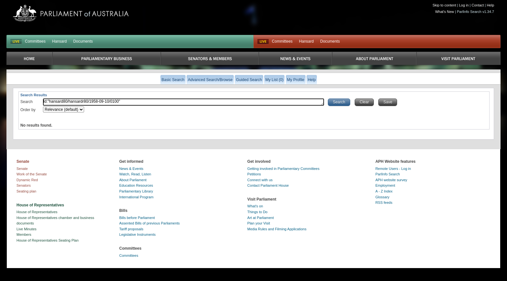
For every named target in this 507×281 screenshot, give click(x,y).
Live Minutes (26, 229)
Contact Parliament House (268, 185)
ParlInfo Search (387, 174)
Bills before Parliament (137, 218)
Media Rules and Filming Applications (277, 229)
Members (23, 234)
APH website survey (391, 180)
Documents (83, 41)
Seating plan (26, 191)
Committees (35, 41)
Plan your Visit (258, 223)
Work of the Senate (31, 174)
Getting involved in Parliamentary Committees (283, 169)
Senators (23, 185)
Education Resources (136, 185)
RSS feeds (384, 202)
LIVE (16, 41)
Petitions (254, 174)
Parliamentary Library (136, 191)
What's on (255, 206)
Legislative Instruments (137, 234)
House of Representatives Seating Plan (47, 240)
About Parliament (132, 180)
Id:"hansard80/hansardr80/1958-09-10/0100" (183, 102)
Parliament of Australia (71, 13)
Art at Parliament (260, 218)
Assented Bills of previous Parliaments (149, 223)
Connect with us (260, 180)
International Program (136, 197)
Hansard (59, 41)
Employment (385, 185)
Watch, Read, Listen (135, 174)
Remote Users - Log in (393, 169)
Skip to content (444, 5)
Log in (464, 5)
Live (263, 41)
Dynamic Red (27, 180)
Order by (28, 110)
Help (490, 5)
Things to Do (257, 212)
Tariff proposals (131, 229)
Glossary (382, 197)
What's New (444, 12)
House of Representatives (37, 212)
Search (26, 101)
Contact (477, 5)
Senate (22, 169)
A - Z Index (384, 191)
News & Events (131, 169)
